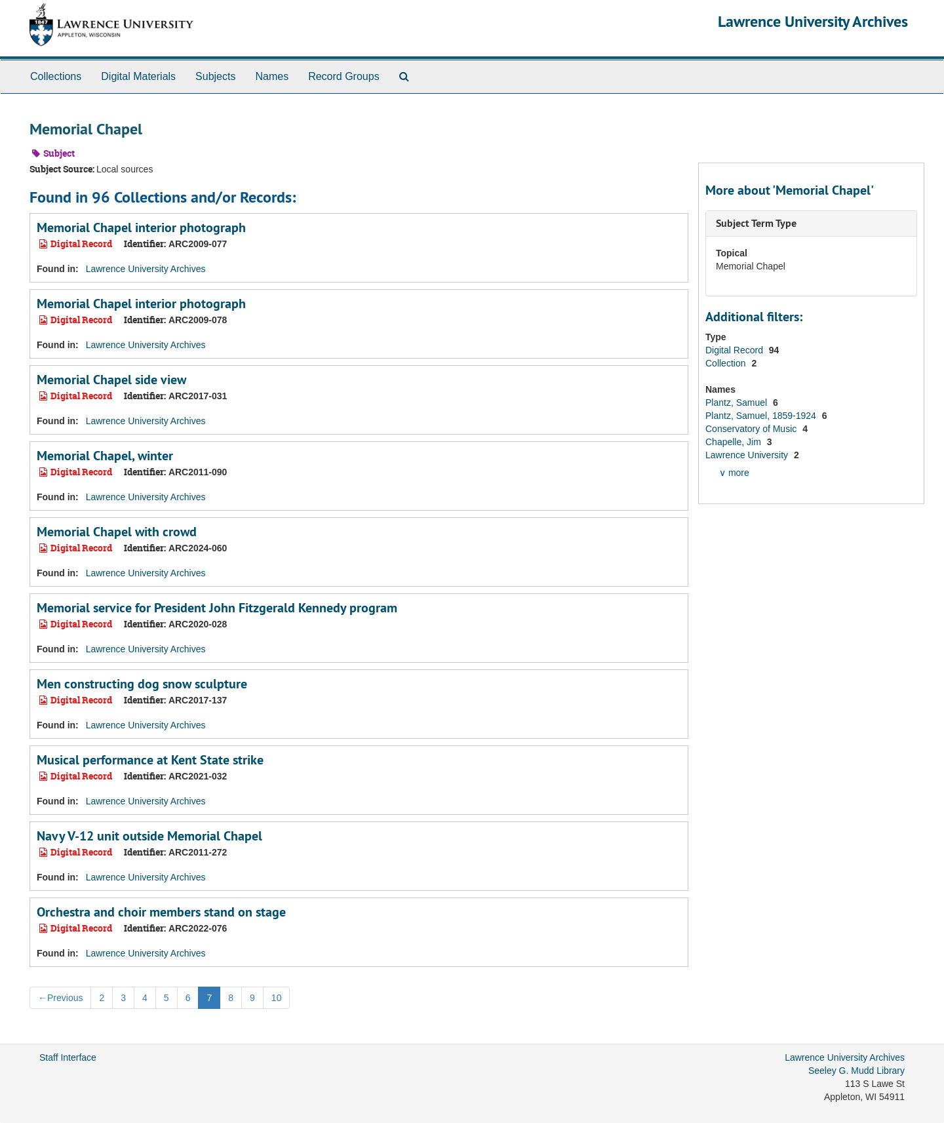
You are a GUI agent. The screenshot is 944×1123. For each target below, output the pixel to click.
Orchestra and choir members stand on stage (161, 911)
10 (276, 998)
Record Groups (344, 76)
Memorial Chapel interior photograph (141, 227)
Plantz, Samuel (737, 402)
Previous (60, 998)
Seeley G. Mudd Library (856, 1070)
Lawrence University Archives (813, 21)
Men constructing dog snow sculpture (142, 683)
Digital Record (735, 350)
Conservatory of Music (752, 429)
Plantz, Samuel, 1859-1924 (762, 415)
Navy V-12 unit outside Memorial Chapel (149, 835)
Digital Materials (138, 76)
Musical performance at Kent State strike (150, 759)
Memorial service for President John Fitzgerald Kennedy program (217, 607)
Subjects (215, 76)
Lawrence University (748, 455)
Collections (55, 76)
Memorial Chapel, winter (105, 455)
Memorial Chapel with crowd (117, 531)
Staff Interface (67, 1057)
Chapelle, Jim (734, 442)
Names (271, 76)
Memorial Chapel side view (111, 379)
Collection (726, 363)
